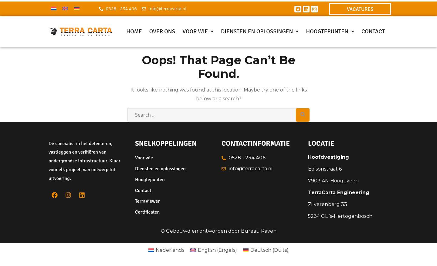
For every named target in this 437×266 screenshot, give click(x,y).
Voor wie (198, 31)
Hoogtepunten (330, 31)
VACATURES (360, 9)
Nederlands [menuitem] (170, 250)
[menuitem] (53, 8)
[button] (198, 31)
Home (134, 31)
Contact (373, 31)
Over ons (162, 31)
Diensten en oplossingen (260, 31)
